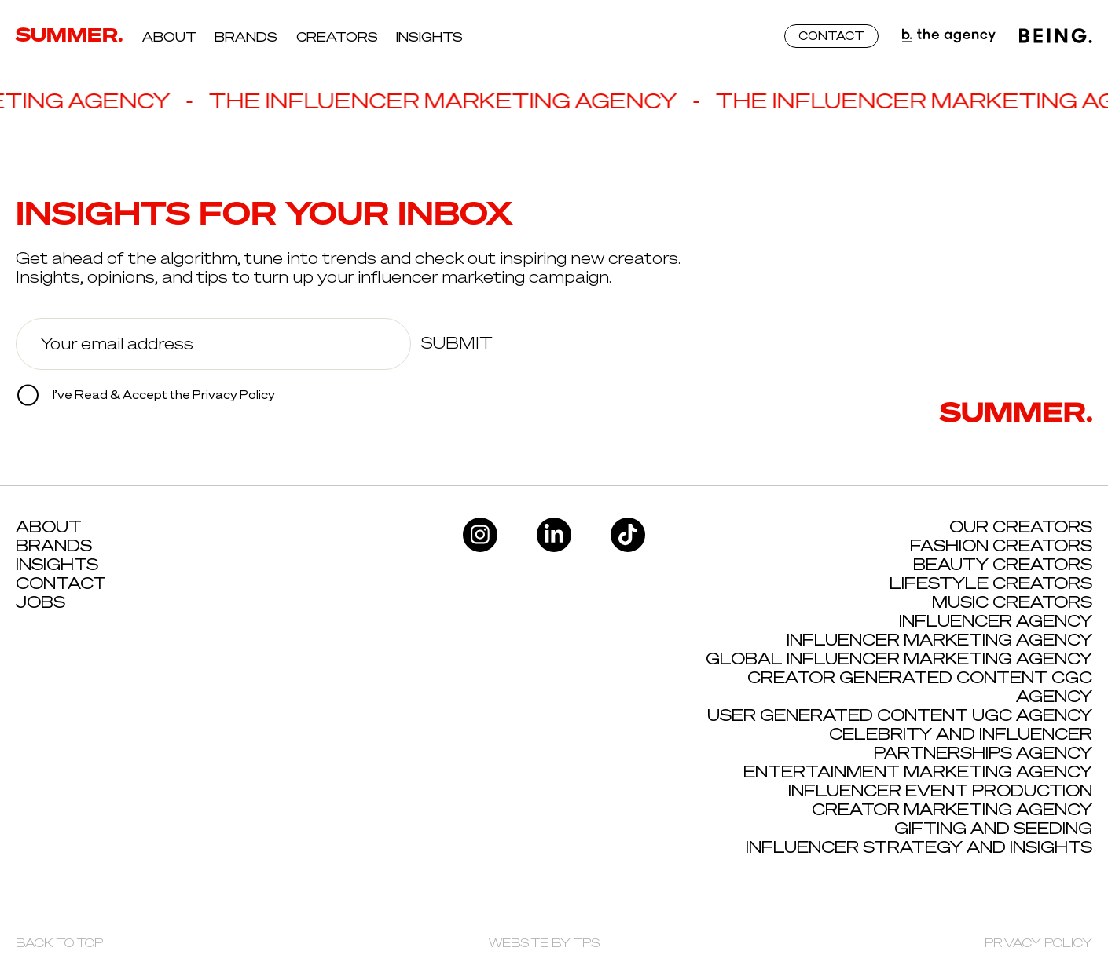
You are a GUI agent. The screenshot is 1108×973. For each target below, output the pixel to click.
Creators (337, 37)
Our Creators (1020, 526)
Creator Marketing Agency (952, 809)
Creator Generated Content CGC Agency (919, 687)
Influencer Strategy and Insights (919, 847)
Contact (61, 583)
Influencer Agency (995, 620)
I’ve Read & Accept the (146, 395)
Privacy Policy (234, 394)
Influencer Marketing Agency (939, 639)
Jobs (40, 602)
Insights (429, 37)
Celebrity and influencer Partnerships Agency (960, 743)
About (169, 37)
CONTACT (831, 35)
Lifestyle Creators (991, 583)
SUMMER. (69, 34)
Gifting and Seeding (993, 828)
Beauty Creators (1002, 564)
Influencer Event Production (940, 790)
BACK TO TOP (59, 942)
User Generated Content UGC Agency (899, 715)
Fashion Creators (1001, 545)
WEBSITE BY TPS (544, 942)
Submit (457, 343)
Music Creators (1012, 602)
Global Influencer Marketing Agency (899, 658)
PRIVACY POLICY (1038, 942)
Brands (246, 37)
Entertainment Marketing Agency (917, 771)
